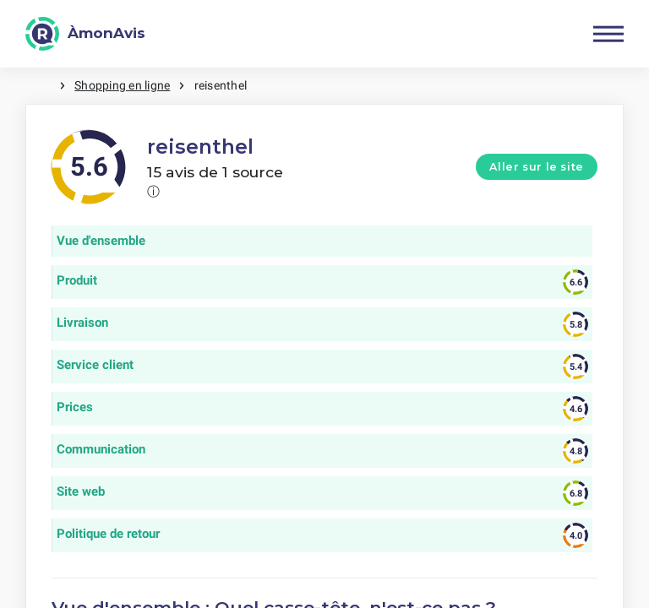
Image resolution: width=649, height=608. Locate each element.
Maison (42, 85)
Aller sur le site (536, 166)
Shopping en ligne (122, 85)
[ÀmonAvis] (85, 34)
